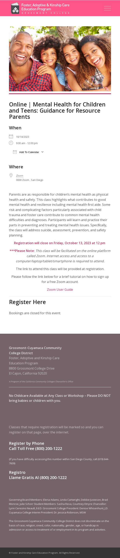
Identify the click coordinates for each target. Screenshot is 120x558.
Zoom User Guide (60, 289)
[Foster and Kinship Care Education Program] (50, 8)
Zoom (19, 175)
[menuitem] (105, 8)
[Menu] (105, 8)
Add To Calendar (26, 152)
